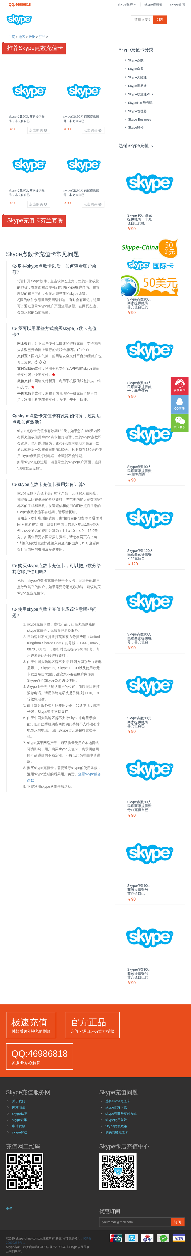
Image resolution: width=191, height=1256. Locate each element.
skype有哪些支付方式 (121, 1113)
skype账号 (133, 127)
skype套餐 (133, 69)
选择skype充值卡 (117, 1101)
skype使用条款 (116, 1119)
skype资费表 (153, 4)
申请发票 (18, 1126)
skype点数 (133, 60)
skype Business (137, 119)
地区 (22, 37)
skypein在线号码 (138, 103)
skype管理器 (135, 111)
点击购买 (38, 130)
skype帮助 (19, 1132)
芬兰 (42, 37)
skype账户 (127, 4)
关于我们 (18, 1101)
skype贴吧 (19, 1113)
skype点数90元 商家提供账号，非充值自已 (27, 118)
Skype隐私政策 (116, 1126)
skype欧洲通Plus (138, 94)
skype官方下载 (116, 1107)
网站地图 (18, 1107)
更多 (9, 1208)
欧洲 (32, 37)
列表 (159, 20)
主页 (11, 37)
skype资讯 (19, 1119)
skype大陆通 (135, 77)
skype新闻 (177, 4)
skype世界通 (135, 86)
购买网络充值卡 (116, 1132)
